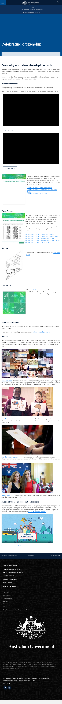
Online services (7, 607)
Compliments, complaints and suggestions (14, 610)
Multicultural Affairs (9, 586)
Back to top (6, 683)
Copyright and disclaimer (24, 680)
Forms (4, 604)
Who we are (6, 592)
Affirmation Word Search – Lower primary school (39, 234)
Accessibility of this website (31, 678)
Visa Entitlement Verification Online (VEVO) (32, 9)
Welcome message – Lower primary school (39, 187)
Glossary (5, 601)
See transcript (9, 130)
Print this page (55, 555)
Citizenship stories (7, 495)
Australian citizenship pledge (10, 457)
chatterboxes (36, 290)
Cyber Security (7, 583)
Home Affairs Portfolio (10, 565)
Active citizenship (7, 381)
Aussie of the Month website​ (36, 511)
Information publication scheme (10, 680)
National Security (8, 576)
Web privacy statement (18, 678)
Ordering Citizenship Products (41, 332)
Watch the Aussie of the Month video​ (12, 546)
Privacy (33, 680)
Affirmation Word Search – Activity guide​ (37, 242)
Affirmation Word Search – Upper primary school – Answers (42, 240)
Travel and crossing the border (13, 569)
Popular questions (8, 598)
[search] (58, 2)
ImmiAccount (31, 7)
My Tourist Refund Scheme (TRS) (31, 12)
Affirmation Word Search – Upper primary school (39, 238)
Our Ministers (6, 595)
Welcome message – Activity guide (37, 193)
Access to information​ (44, 678)
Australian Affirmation (8, 419)
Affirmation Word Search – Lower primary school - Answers (42, 236)
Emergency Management (10, 579)
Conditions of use (7, 678)
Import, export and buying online (13, 572)
